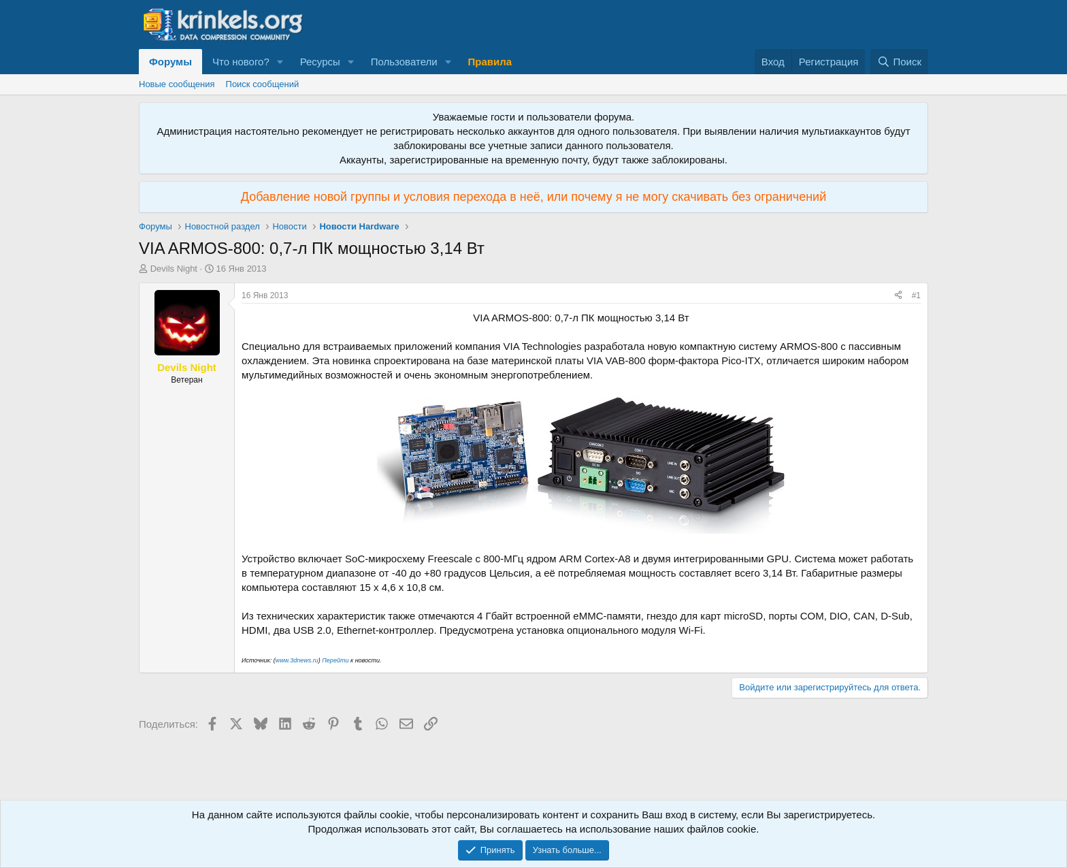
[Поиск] (899, 61)
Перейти (336, 660)
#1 (916, 295)
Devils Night (173, 268)
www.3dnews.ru (297, 660)
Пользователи (404, 61)
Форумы (170, 61)
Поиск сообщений (262, 84)
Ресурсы (320, 61)
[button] (280, 61)
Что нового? (240, 61)
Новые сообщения (177, 84)
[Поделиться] (898, 296)
